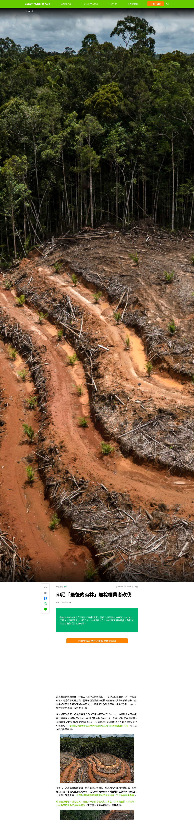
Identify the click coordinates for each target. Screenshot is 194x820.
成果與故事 (133, 3)
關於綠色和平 (67, 3)
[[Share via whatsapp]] (45, 604)
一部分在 (71, 725)
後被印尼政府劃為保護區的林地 (112, 725)
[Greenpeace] (37, 7)
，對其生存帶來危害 (124, 795)
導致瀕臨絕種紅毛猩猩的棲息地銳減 (96, 795)
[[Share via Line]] (45, 609)
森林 (66, 586)
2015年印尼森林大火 (86, 725)
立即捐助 (155, 4)
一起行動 (113, 3)
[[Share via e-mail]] (45, 593)
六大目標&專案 (91, 3)
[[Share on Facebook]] (45, 598)
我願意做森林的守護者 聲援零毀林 (97, 641)
